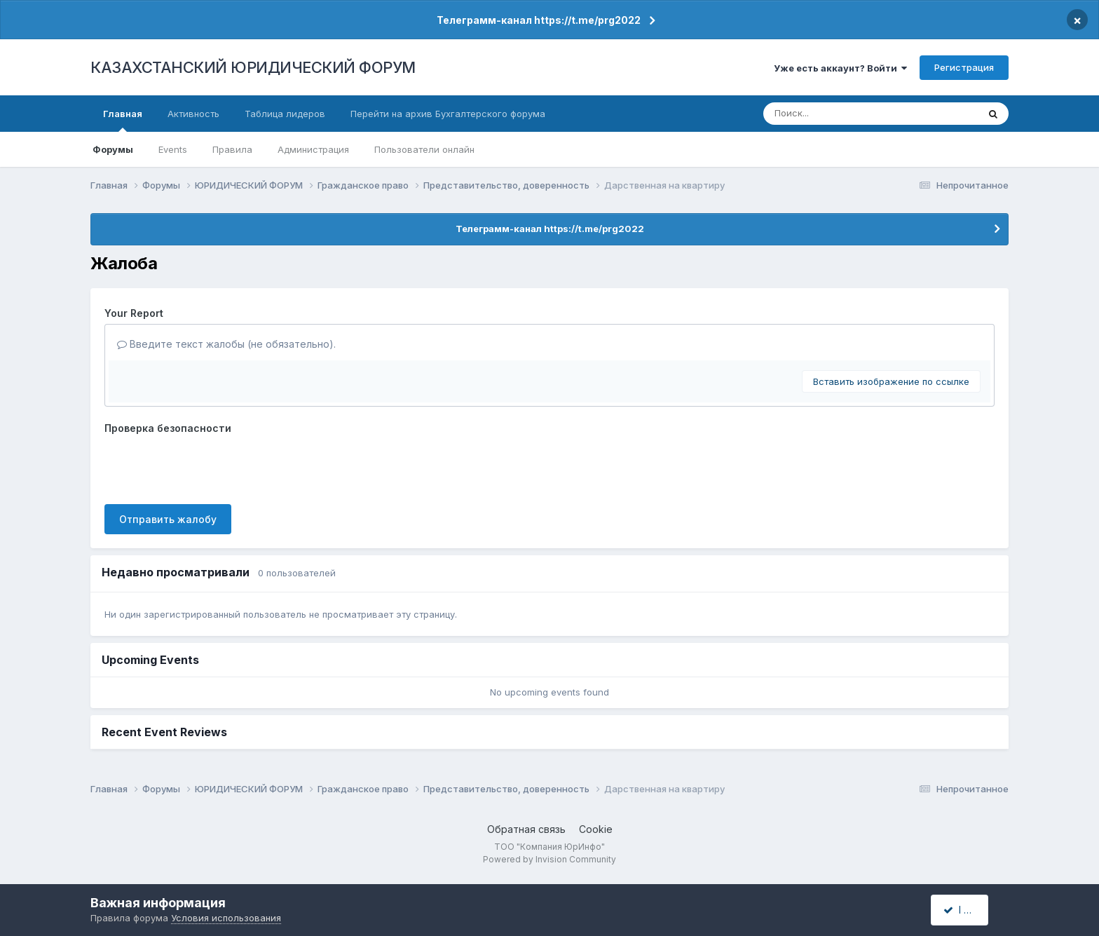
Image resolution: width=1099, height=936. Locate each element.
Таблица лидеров (285, 113)
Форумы (113, 149)
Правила (232, 149)
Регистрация (964, 67)
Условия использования (226, 917)
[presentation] (211, 466)
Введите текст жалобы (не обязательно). (226, 344)
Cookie (596, 829)
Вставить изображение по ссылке (891, 381)
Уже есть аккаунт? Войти (840, 68)
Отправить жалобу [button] (168, 519)
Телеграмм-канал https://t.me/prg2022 (539, 20)
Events (172, 149)
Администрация (313, 149)
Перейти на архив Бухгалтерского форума (447, 113)
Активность (193, 113)
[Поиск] (845, 113)
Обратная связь (526, 829)
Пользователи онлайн (424, 149)
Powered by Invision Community (549, 859)
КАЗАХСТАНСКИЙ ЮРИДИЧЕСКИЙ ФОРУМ (253, 67)
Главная (122, 120)
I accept (967, 910)
